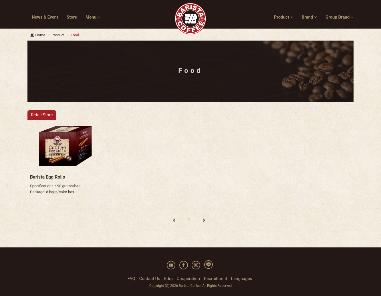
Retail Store (42, 114)
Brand (309, 17)
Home (37, 35)
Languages (241, 278)
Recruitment (215, 278)
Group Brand (340, 17)
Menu (93, 17)
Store (72, 17)
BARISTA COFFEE (190, 18)
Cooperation (188, 278)
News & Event (45, 17)
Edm (168, 278)
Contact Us (149, 278)
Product (283, 17)
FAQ (131, 278)
